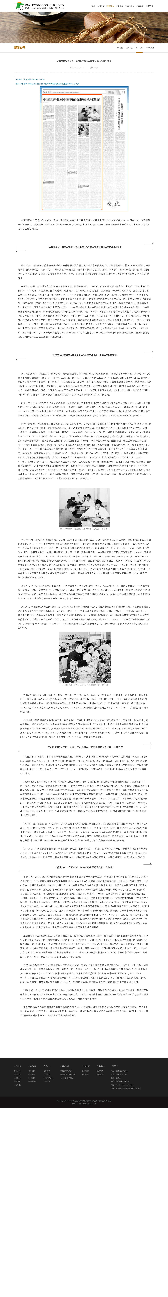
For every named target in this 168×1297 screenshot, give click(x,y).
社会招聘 (85, 1071)
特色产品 (47, 1081)
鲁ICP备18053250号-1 (88, 1103)
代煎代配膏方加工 (67, 1078)
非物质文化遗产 (66, 1071)
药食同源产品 (48, 1078)
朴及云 (108, 1101)
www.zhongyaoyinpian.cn (125, 1085)
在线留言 (100, 1074)
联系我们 (149, 6)
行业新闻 (139, 48)
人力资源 (140, 6)
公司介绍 (100, 6)
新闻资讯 (110, 6)
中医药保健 (150, 48)
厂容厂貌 (17, 1085)
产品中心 (119, 6)
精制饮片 (47, 1071)
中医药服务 (129, 6)
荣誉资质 (17, 1081)
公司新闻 (119, 48)
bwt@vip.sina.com (122, 1081)
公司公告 (129, 48)
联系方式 (100, 1071)
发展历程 (17, 1078)
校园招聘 (85, 1074)
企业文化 (17, 1074)
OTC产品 (47, 1074)
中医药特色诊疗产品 (67, 1074)
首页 (93, 6)
